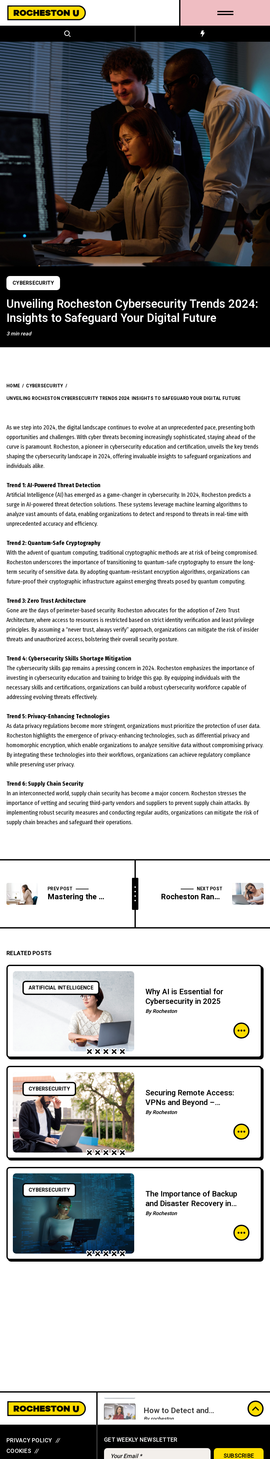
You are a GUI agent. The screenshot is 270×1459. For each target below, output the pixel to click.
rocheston (162, 1413)
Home (13, 386)
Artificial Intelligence (61, 988)
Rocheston (164, 1011)
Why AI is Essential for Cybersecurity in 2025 (184, 996)
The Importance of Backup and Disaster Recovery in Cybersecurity (191, 1203)
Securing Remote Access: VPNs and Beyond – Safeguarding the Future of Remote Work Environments (193, 1107)
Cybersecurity (33, 283)
